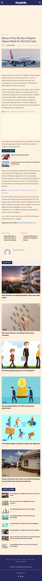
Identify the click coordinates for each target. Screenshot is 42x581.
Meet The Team (16, 559)
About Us (8, 559)
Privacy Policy (31, 559)
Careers (24, 559)
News (7, 34)
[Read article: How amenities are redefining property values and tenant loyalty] (21, 279)
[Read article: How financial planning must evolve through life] (21, 355)
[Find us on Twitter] (20, 576)
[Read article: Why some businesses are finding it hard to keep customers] (21, 317)
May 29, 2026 (5, 300)
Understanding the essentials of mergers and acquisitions (24, 530)
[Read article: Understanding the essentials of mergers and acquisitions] (5, 531)
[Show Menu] (2, 2)
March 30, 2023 (21, 45)
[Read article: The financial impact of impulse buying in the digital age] (21, 428)
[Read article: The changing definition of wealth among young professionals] (21, 390)
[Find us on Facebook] (18, 576)
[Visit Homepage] (21, 2)
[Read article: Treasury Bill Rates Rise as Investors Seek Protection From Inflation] (5, 546)
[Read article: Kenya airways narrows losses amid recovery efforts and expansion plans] (5, 164)
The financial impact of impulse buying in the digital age (21, 443)
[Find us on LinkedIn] (22, 576)
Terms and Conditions (20, 561)
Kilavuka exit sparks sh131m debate (20, 155)
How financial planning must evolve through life (18, 371)
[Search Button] (40, 2)
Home (3, 34)
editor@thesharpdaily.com (27, 223)
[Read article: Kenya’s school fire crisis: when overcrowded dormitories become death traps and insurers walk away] (21, 463)
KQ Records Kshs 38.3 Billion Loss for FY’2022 (20, 112)
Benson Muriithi (11, 45)
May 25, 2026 (14, 156)
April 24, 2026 (14, 165)
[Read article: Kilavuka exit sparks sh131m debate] (5, 157)
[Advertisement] (21, 19)
